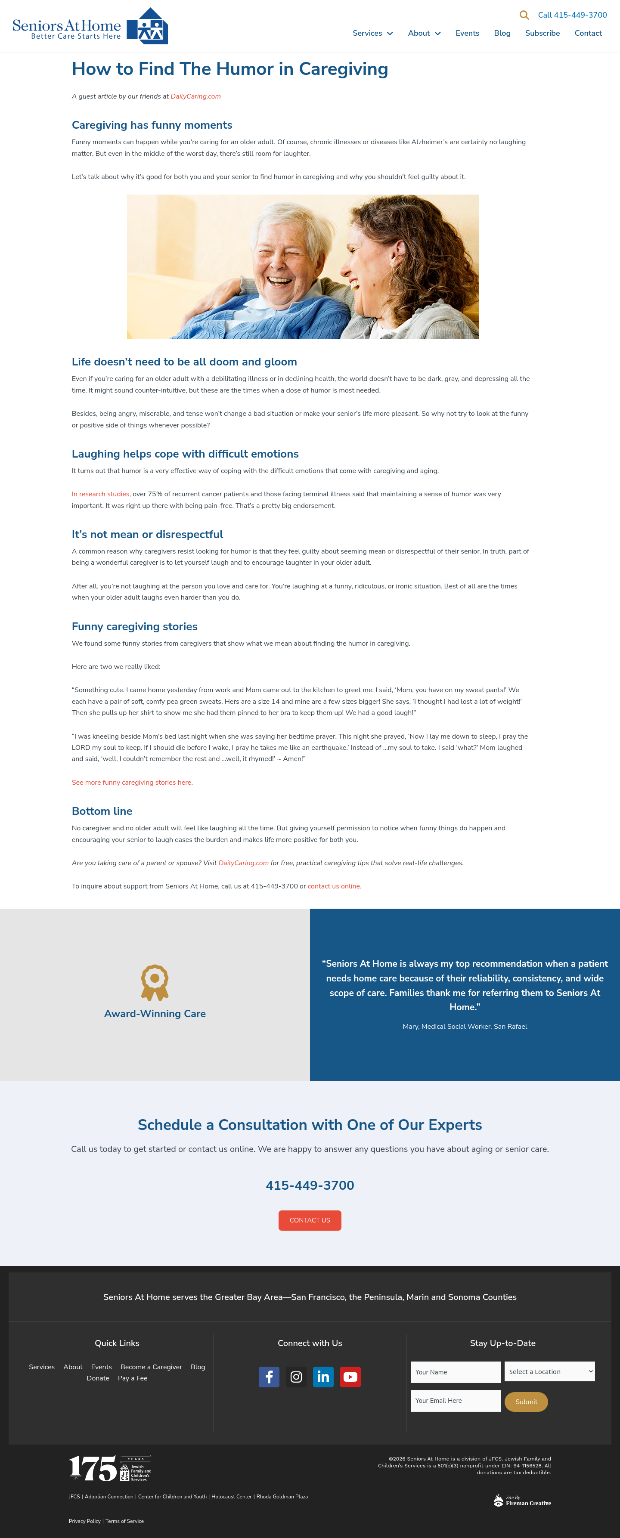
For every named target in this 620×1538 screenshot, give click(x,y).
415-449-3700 (310, 1186)
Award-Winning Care (155, 1013)
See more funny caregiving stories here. (132, 782)
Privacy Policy (85, 1521)
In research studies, (101, 494)
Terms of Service (124, 1521)
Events (468, 33)
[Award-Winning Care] (155, 983)
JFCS (74, 1496)
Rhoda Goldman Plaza (283, 1496)
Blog (502, 33)
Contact (588, 33)
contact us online (334, 886)
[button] (524, 16)
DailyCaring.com (244, 863)
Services (373, 33)
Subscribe (542, 33)
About (424, 33)
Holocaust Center (231, 1496)
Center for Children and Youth (172, 1496)
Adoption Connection (109, 1496)
